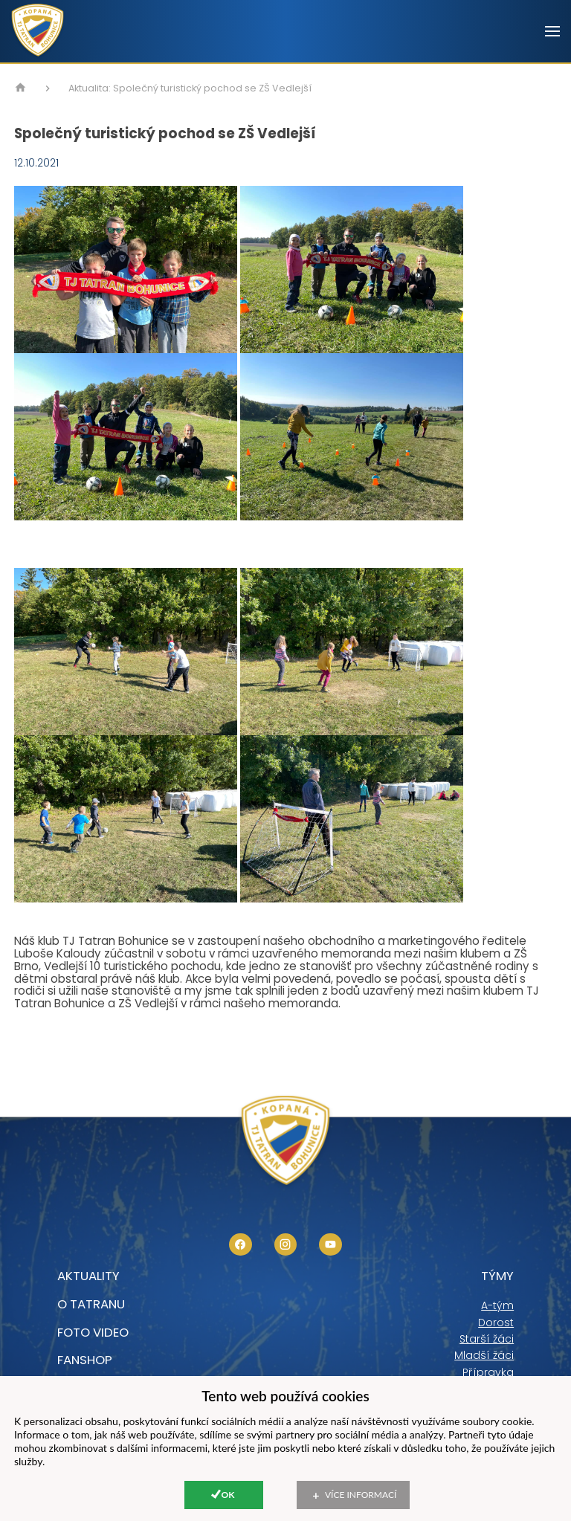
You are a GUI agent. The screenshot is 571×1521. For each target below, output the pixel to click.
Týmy (497, 1276)
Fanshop (84, 1360)
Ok (228, 1494)
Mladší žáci (484, 1355)
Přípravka (488, 1372)
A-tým (497, 1305)
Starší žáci (486, 1338)
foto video (93, 1332)
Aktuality (88, 1276)
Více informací (360, 1494)
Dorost (496, 1322)
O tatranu (91, 1304)
